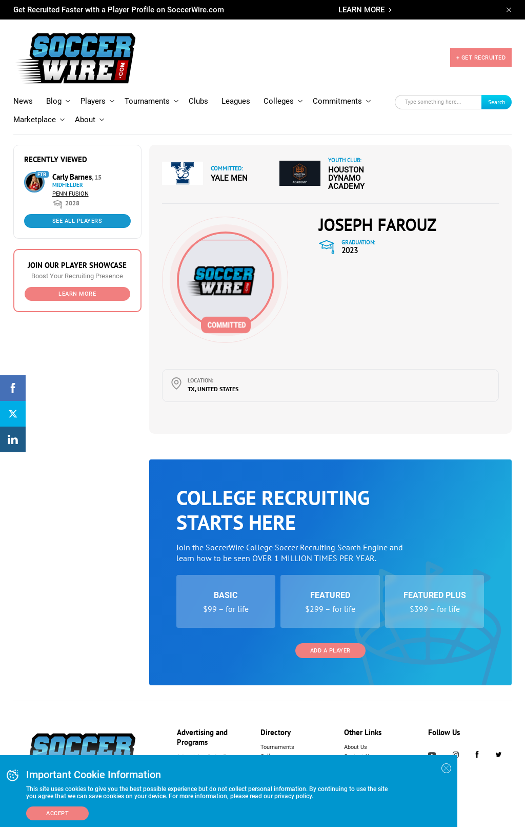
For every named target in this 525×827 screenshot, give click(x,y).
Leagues (235, 101)
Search (497, 102)
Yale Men (229, 178)
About (85, 120)
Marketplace (34, 120)
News (23, 101)
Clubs (198, 101)
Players (93, 101)
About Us (355, 747)
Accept (57, 813)
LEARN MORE (361, 9)
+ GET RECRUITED (481, 57)
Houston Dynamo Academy (346, 178)
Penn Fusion (70, 193)
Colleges (279, 101)
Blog (54, 101)
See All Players (77, 221)
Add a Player (330, 650)
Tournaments (147, 101)
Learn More (77, 294)
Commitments (337, 101)
